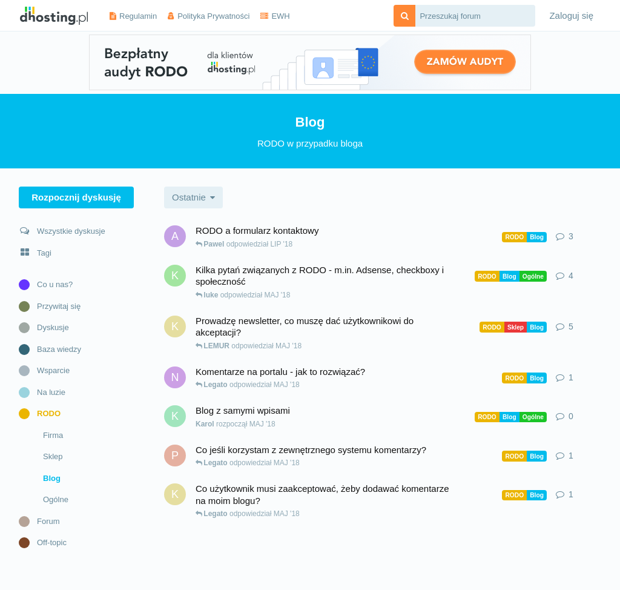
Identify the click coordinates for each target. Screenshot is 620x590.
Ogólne (55, 499)
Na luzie (42, 392)
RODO (40, 413)
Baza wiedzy (50, 349)
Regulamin (138, 16)
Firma (53, 435)
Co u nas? (46, 284)
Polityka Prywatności (213, 16)
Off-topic (43, 542)
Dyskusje (44, 327)
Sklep (53, 456)
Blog (52, 478)
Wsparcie (44, 370)
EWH (280, 16)
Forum (39, 521)
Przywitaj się (50, 306)
